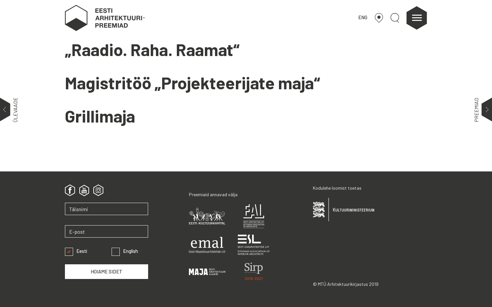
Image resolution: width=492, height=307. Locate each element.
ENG (362, 17)
